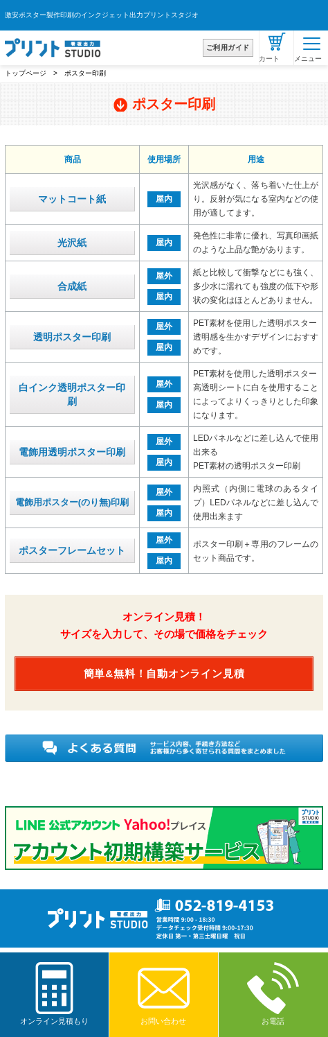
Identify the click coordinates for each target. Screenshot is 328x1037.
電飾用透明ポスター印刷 (72, 452)
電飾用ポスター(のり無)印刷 (72, 502)
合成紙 (71, 286)
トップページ (25, 73)
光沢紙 (71, 242)
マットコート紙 (72, 198)
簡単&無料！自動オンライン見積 (164, 673)
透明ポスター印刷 (72, 336)
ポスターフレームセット (72, 550)
